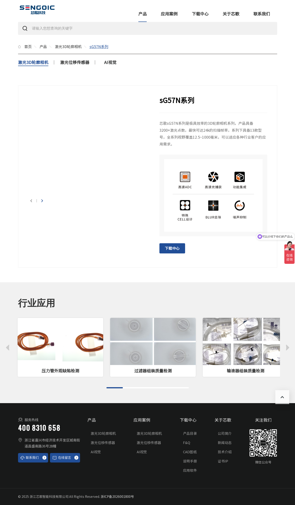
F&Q (186, 442)
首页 (28, 47)
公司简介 (225, 433)
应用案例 (169, 14)
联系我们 (261, 14)
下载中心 (200, 14)
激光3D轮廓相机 (68, 47)
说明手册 (190, 461)
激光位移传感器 (74, 62)
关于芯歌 (231, 14)
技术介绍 (225, 452)
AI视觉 (110, 62)
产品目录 (190, 433)
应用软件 (190, 470)
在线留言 (61, 458)
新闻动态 (225, 442)
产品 (142, 14)
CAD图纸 (190, 452)
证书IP (223, 461)
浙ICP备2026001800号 (117, 496)
